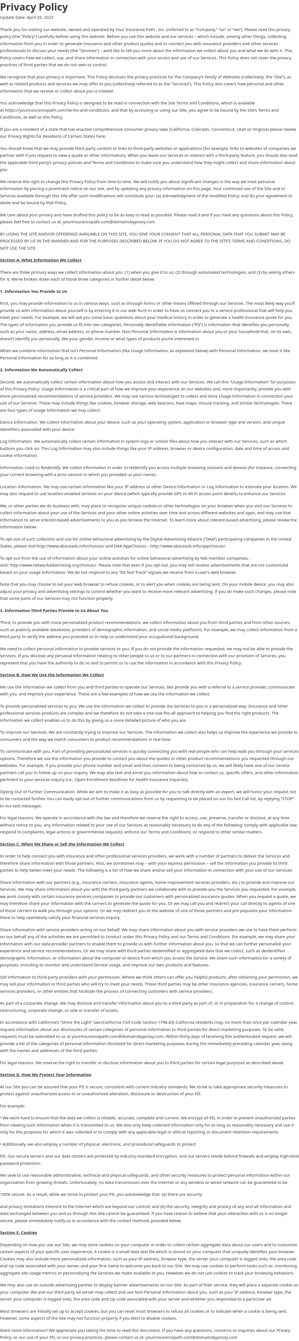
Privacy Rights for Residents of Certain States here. (57, 136)
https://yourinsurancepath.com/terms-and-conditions (57, 110)
